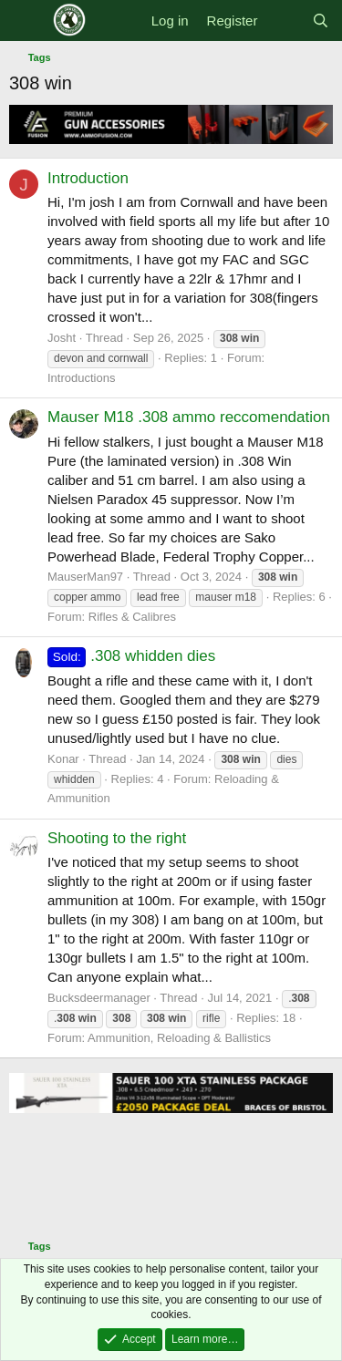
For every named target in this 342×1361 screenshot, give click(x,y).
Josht (61, 338)
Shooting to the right (116, 838)
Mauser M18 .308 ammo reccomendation (188, 417)
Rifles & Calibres (132, 617)
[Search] (320, 20)
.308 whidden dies (131, 656)
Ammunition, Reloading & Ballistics (179, 1038)
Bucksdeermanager (98, 998)
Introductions (81, 378)
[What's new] (284, 20)
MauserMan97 (85, 576)
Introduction (88, 178)
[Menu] (25, 21)
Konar (63, 759)
